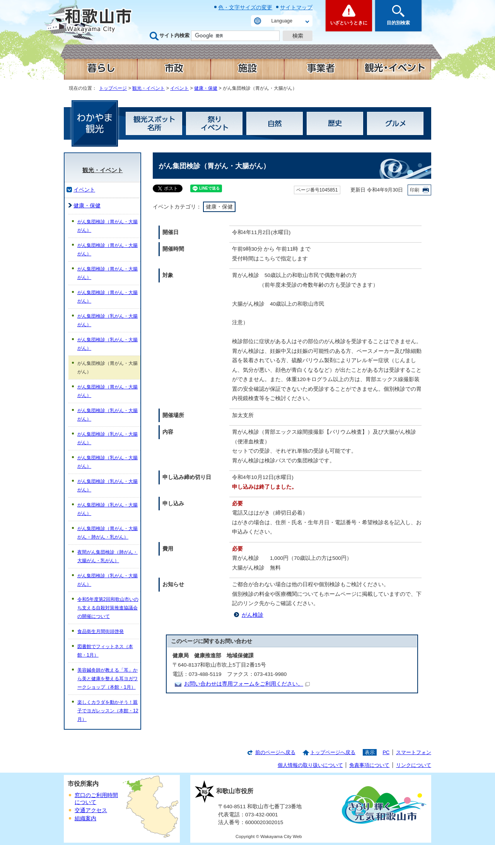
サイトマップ (296, 7)
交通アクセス (91, 810)
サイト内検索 (174, 35)
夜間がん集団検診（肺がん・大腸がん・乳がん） (107, 556)
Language (281, 21)
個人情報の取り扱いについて (310, 765)
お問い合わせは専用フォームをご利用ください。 (247, 684)
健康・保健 (205, 88)
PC (385, 752)
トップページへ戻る (332, 752)
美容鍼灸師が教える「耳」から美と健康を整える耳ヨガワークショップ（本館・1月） (107, 678)
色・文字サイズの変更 (245, 7)
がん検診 (252, 615)
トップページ (113, 88)
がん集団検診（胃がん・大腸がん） (107, 226)
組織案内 (85, 818)
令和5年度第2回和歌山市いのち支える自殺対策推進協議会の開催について (107, 608)
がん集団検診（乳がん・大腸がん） (107, 320)
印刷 (414, 190)
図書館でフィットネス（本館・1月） (105, 651)
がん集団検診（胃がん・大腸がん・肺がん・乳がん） (107, 533)
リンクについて (413, 765)
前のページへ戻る (275, 752)
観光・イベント (148, 88)
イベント (179, 88)
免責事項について (369, 765)
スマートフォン (413, 752)
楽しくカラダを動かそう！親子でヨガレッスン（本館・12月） (107, 711)
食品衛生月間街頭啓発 (100, 631)
